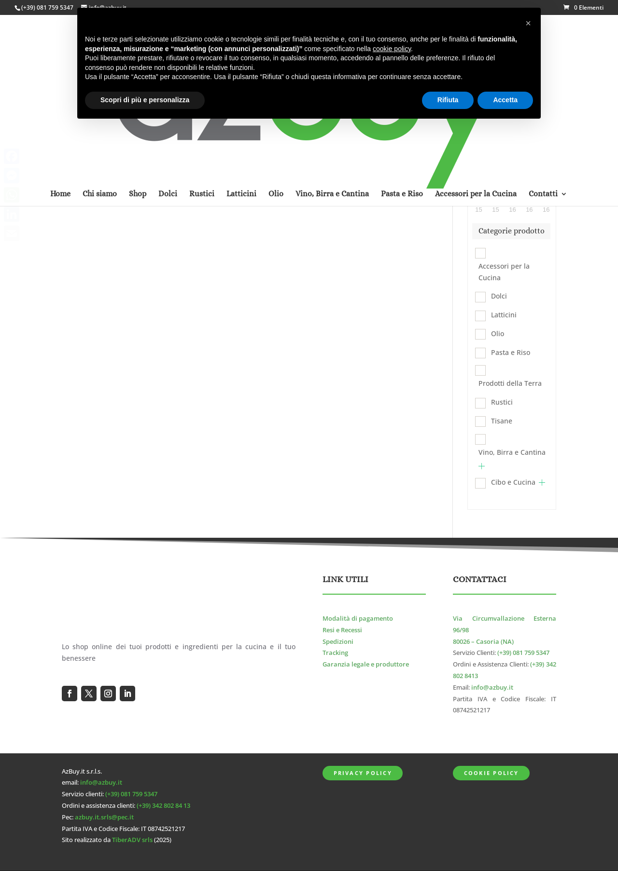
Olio (497, 333)
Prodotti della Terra (510, 383)
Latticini (504, 314)
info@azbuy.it (492, 687)
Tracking (335, 653)
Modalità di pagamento (358, 618)
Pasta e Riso (510, 352)
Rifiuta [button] (448, 100)
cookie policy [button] (392, 49)
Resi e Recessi (342, 630)
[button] (528, 23)
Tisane (501, 420)
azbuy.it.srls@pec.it (104, 817)
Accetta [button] (505, 100)
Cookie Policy (491, 772)
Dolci (499, 295)
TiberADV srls (132, 840)
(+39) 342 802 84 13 (163, 806)
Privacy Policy (363, 772)
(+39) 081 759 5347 (47, 7)
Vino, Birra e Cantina (512, 452)
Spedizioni (338, 642)
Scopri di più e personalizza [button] (144, 100)
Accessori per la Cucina (504, 271)
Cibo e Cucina (513, 482)
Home (60, 69)
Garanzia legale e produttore (366, 664)
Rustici (502, 402)
